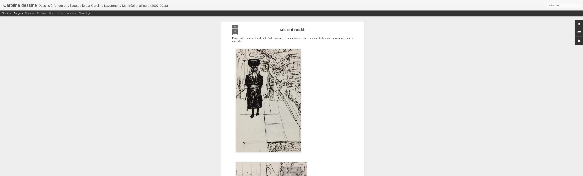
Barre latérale (56, 13)
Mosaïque (42, 13)
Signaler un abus (332, 174)
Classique (6, 13)
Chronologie (85, 13)
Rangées (18, 13)
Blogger (321, 174)
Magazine (30, 13)
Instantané (71, 13)
